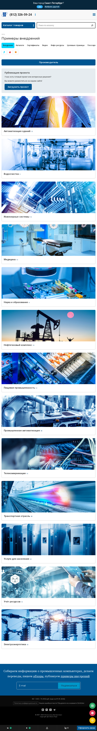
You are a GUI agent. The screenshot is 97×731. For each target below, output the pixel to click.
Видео (45, 45)
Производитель (48, 62)
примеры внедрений (75, 676)
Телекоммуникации (15, 473)
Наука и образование (16, 302)
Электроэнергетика (15, 644)
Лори (55, 716)
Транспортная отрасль (17, 516)
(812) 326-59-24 (21, 14)
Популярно (15, 52)
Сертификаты (33, 45)
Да (39, 7)
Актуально (4, 52)
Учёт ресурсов (12, 601)
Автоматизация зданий (17, 131)
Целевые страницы (75, 45)
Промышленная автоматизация (22, 430)
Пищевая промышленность (19, 387)
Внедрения (8, 45)
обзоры (38, 676)
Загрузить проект (18, 87)
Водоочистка (11, 174)
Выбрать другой (52, 7)
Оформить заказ (86, 728)
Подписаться (69, 685)
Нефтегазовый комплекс (18, 345)
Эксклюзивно (10, 52)
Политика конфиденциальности (25, 703)
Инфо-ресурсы (57, 45)
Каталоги (20, 45)
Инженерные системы (16, 216)
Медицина (10, 259)
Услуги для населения (16, 558)
